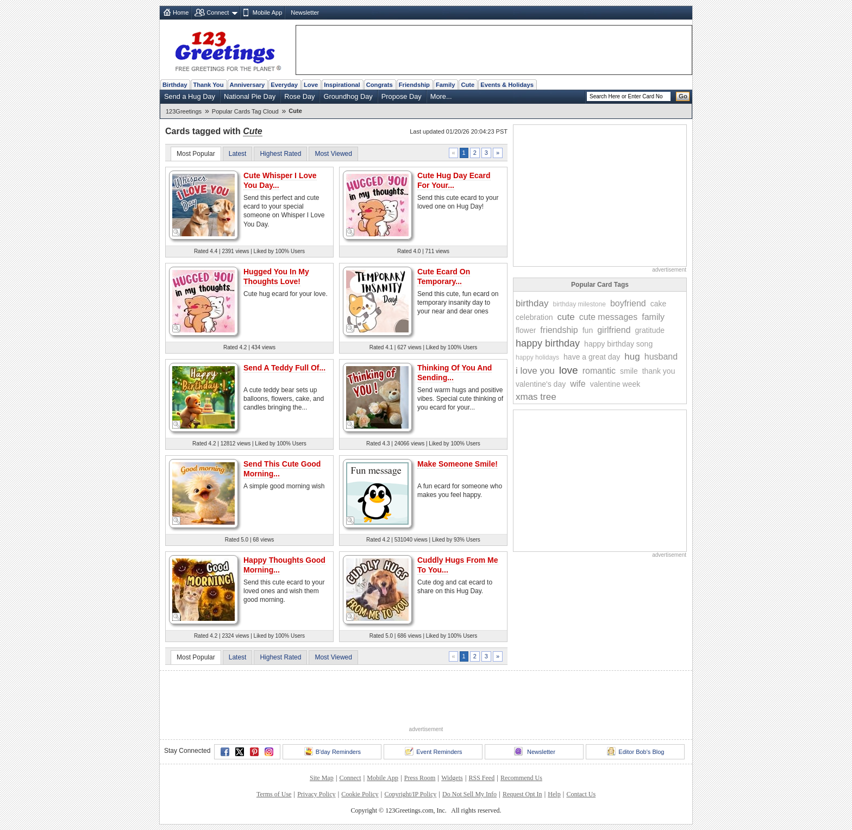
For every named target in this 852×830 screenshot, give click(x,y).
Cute (467, 84)
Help (554, 794)
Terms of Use (273, 794)
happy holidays (537, 357)
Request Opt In (522, 794)
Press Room (420, 778)
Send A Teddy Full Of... (284, 367)
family (653, 317)
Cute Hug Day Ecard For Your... (454, 180)
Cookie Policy (359, 794)
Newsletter (305, 12)
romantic (599, 370)
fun (587, 330)
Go (683, 96)
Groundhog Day (347, 96)
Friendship (414, 84)
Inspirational (342, 84)
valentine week (615, 384)
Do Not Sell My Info (469, 794)
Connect (217, 12)
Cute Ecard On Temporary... (443, 276)
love (568, 370)
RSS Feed (481, 778)
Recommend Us (521, 778)
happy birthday (548, 343)
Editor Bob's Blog (635, 751)
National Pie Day (249, 96)
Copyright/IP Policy (410, 794)
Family (445, 84)
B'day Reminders (332, 751)
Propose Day (401, 96)
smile (629, 371)
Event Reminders (433, 751)
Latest (238, 154)
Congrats (379, 84)
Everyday (284, 84)
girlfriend (613, 330)
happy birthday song (618, 343)
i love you (535, 371)
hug (632, 356)
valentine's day (541, 384)
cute (566, 317)
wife (577, 383)
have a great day (591, 357)
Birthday (174, 84)
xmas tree (536, 397)
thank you (658, 371)
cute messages (608, 317)
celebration (534, 317)
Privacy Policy (316, 794)
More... (441, 96)
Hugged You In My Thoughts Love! (276, 276)
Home (181, 12)
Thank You (208, 84)
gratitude (650, 330)
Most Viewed (333, 154)
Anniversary (247, 84)
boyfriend (628, 303)
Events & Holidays (507, 84)
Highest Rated (280, 154)
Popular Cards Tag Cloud (245, 111)
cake (658, 303)
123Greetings (184, 111)
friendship (559, 330)
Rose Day (299, 96)
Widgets (452, 778)
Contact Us (581, 794)
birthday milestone (579, 304)
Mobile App (267, 12)
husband (661, 356)
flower (526, 330)
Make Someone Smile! (457, 464)
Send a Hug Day (189, 96)
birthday (532, 303)
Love (311, 84)
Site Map (322, 778)
